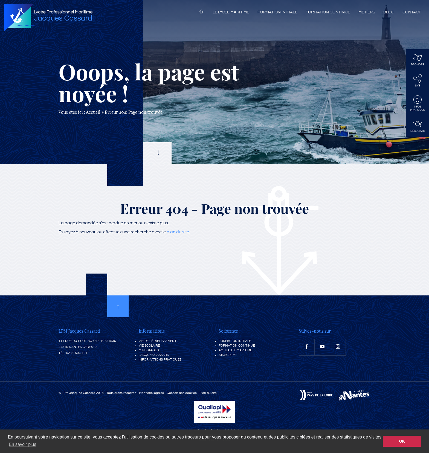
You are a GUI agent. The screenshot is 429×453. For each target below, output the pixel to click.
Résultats (417, 126)
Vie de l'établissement (157, 341)
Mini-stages (149, 350)
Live (417, 80)
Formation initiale (277, 12)
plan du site (178, 232)
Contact (411, 12)
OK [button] (402, 441)
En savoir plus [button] (22, 444)
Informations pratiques (160, 359)
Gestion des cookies (182, 393)
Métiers (366, 12)
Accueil (201, 12)
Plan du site (208, 393)
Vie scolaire (149, 345)
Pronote (417, 59)
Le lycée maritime (231, 12)
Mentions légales (151, 393)
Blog (388, 12)
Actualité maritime (235, 350)
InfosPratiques (417, 103)
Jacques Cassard (154, 355)
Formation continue (328, 12)
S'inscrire (227, 355)
